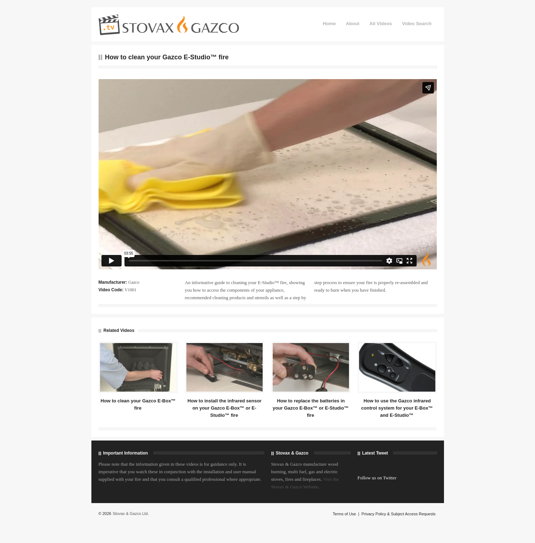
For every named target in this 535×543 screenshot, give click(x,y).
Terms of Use (344, 514)
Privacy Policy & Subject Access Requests (398, 514)
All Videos (380, 23)
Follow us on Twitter (377, 477)
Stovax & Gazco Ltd (130, 513)
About (352, 23)
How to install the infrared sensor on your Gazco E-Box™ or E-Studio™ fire (224, 408)
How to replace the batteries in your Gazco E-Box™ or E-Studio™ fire (311, 408)
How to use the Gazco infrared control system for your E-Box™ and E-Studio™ (397, 408)
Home (329, 23)
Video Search (416, 23)
